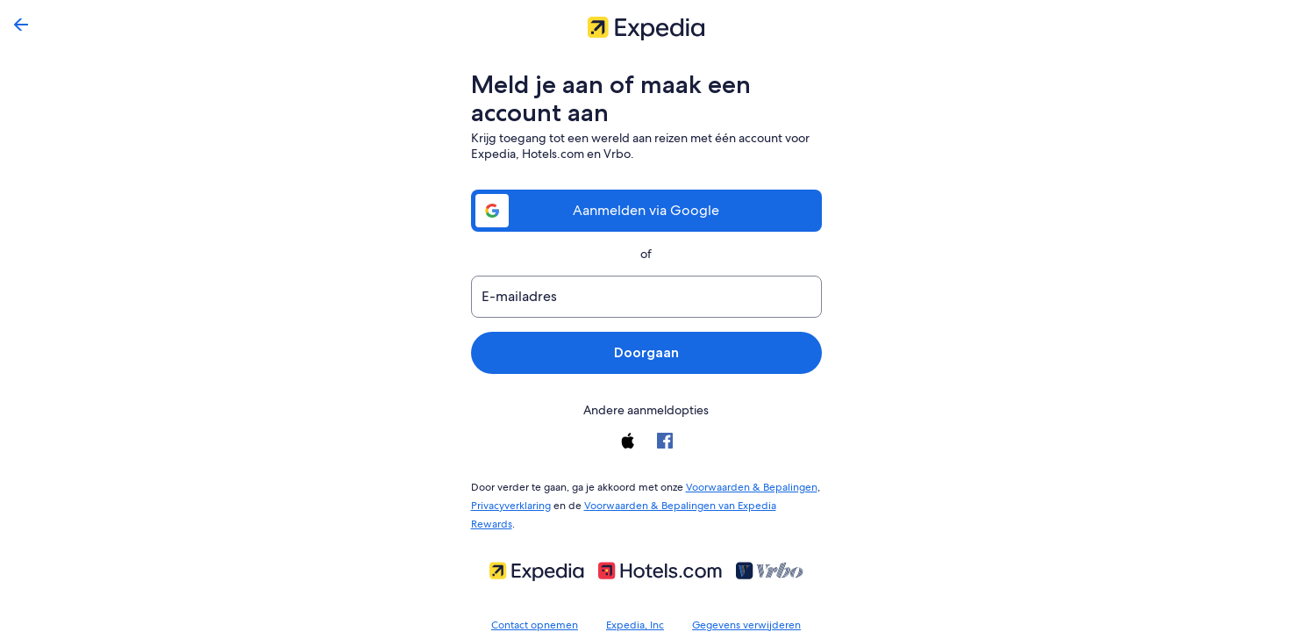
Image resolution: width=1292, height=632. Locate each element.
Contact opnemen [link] (539, 602)
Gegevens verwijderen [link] (744, 602)
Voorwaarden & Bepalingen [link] (741, 485)
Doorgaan (646, 352)
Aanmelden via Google (646, 210)
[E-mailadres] (646, 297)
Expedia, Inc (637, 602)
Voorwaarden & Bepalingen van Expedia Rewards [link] (695, 502)
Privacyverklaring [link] (511, 502)
